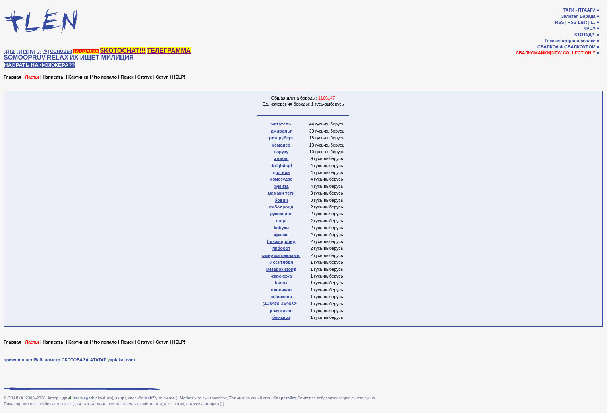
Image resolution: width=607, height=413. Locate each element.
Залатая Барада (578, 16)
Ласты (32, 77)
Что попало (104, 77)
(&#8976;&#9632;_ (281, 303)
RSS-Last (577, 22)
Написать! (54, 77)
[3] (19, 51)
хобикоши (281, 296)
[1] (6, 51)
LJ (592, 22)
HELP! (179, 77)
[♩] (39, 51)
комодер (281, 145)
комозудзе (281, 179)
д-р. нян (281, 172)
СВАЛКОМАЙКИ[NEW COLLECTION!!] (555, 52)
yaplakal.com (121, 359)
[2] (12, 51)
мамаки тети (281, 193)
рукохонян (281, 213)
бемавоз (281, 317)
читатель (281, 124)
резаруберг (281, 137)
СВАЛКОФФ (550, 46)
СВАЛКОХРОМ (579, 46)
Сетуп (162, 77)
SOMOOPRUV (25, 57)
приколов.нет (18, 359)
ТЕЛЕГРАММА (169, 50)
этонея (281, 158)
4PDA (589, 28)
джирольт (281, 131)
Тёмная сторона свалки (570, 40)
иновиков (281, 290)
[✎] (46, 51)
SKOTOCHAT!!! (123, 50)
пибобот (281, 248)
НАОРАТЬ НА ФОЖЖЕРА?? (39, 65)
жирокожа (281, 276)
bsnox (281, 282)
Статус (144, 77)
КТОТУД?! (584, 34)
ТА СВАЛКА (86, 51)
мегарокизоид (281, 269)
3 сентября (281, 262)
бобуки (281, 227)
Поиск (126, 77)
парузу (281, 151)
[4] (26, 51)
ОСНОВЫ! (61, 51)
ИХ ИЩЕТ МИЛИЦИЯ (102, 57)
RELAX (57, 57)
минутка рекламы (281, 255)
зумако (281, 234)
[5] (32, 51)
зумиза (281, 186)
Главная (12, 77)
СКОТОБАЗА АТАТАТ (84, 359)
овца (281, 220)
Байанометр (47, 359)
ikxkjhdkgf (281, 165)
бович (281, 200)
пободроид (281, 207)
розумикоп (281, 310)
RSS (559, 22)
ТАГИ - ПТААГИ (579, 10)
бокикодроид (281, 241)
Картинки (78, 77)
